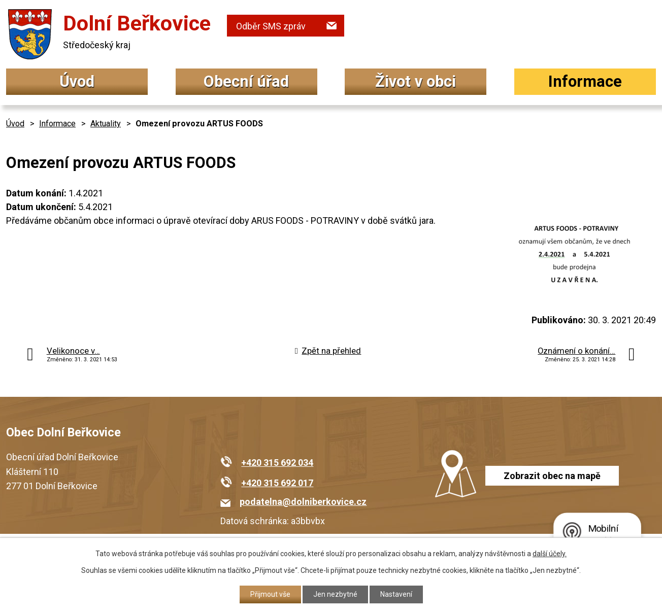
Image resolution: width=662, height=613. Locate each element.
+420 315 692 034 (277, 462)
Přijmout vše (270, 594)
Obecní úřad (246, 81)
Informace (585, 81)
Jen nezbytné (335, 594)
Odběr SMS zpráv (271, 26)
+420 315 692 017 (277, 483)
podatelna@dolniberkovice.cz (303, 501)
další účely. (550, 554)
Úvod (76, 81)
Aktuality (105, 123)
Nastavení (396, 594)
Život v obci (415, 81)
